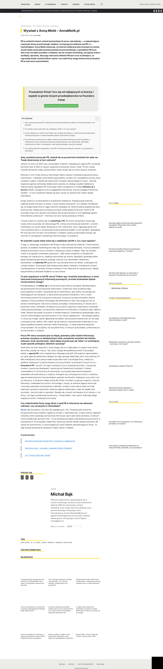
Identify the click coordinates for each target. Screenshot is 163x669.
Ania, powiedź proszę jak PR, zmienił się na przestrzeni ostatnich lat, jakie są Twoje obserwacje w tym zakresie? (60, 124)
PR (34, 26)
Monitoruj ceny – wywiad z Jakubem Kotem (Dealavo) (48, 448)
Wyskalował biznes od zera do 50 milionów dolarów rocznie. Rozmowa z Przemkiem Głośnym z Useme (59, 11)
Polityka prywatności (85, 664)
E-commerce (50, 4)
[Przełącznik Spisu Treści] (96, 119)
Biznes (37, 4)
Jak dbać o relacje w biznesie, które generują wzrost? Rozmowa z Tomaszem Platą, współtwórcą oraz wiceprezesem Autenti (67, 18)
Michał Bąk (37, 35)
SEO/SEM (76, 4)
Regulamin (100, 664)
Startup (64, 4)
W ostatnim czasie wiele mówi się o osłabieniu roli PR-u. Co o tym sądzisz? (50, 129)
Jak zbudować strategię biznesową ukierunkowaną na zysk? (44, 14)
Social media (89, 4)
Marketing (25, 4)
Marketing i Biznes (26, 26)
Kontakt (71, 664)
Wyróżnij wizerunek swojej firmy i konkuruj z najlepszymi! (50, 441)
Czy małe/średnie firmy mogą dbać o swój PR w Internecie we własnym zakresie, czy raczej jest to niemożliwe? (59, 150)
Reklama (62, 664)
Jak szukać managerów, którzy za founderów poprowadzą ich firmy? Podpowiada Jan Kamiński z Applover (60, 22)
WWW (69, 526)
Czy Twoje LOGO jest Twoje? (37, 455)
